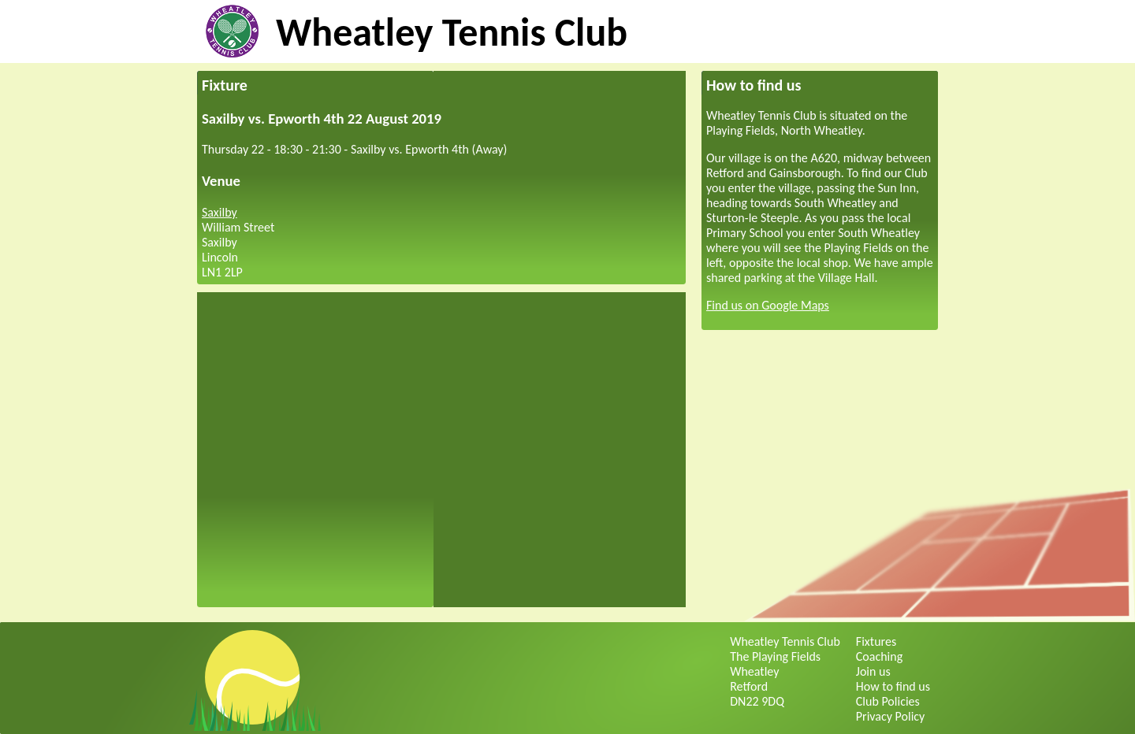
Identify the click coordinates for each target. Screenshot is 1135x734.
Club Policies (888, 701)
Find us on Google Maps (767, 305)
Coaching (879, 656)
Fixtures (876, 641)
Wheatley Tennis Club (451, 32)
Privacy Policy (890, 716)
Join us (873, 671)
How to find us (893, 686)
